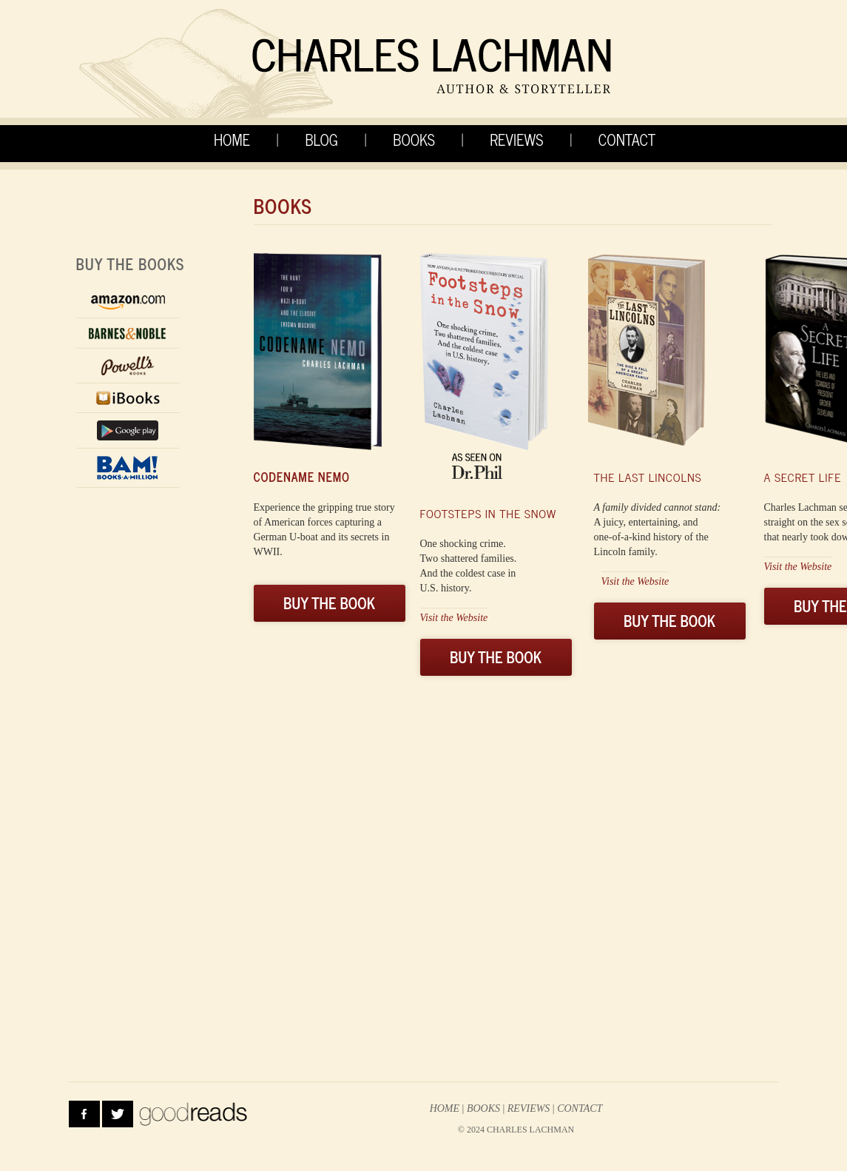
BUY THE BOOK (329, 603)
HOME (232, 139)
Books (483, 1108)
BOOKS (414, 139)
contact (579, 1108)
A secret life (803, 476)
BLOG (321, 139)
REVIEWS (516, 139)
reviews (528, 1108)
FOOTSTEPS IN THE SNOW (488, 513)
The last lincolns (648, 476)
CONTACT (626, 139)
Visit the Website (454, 617)
